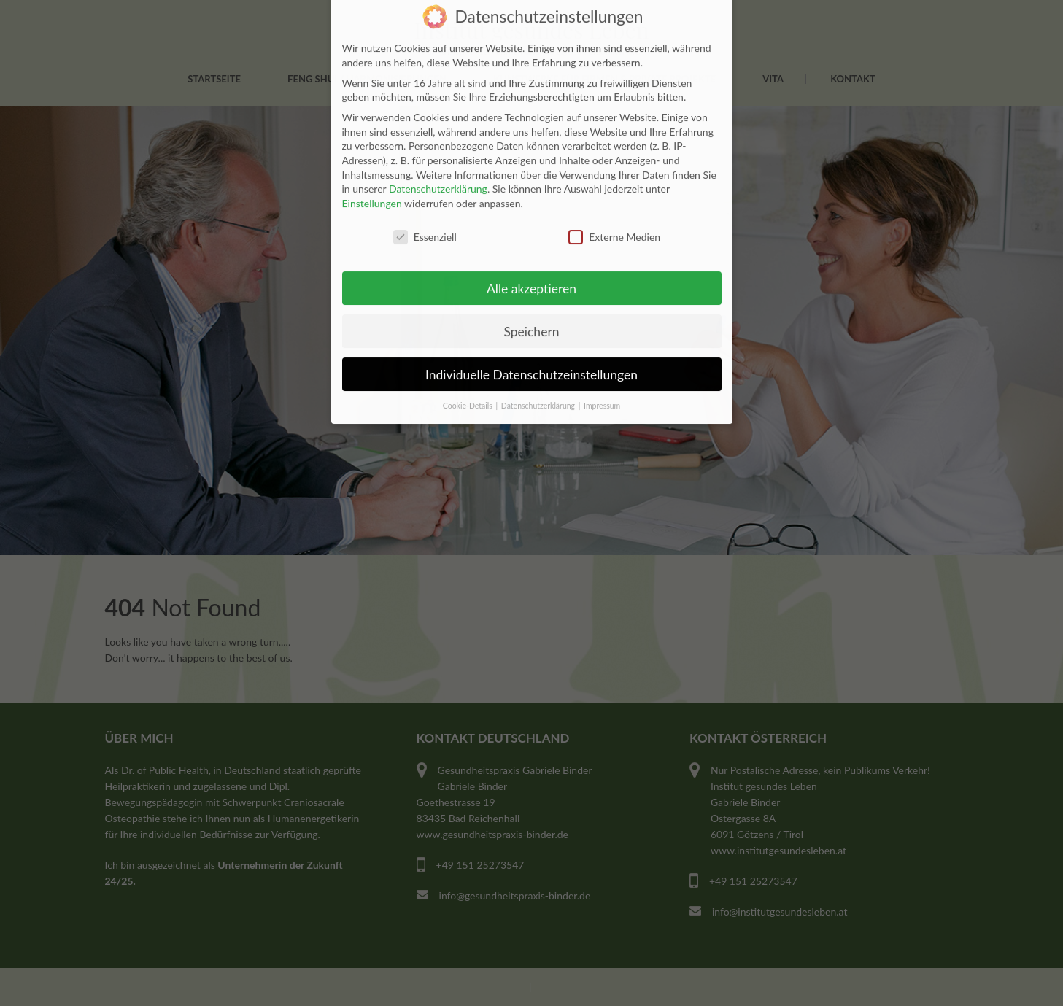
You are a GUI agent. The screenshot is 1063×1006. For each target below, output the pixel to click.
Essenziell (425, 216)
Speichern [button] (531, 311)
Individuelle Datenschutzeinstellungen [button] (531, 354)
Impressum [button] (602, 386)
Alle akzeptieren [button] (531, 268)
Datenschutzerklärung (438, 169)
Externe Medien (614, 216)
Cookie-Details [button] (469, 386)
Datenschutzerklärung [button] (539, 386)
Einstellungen (372, 183)
